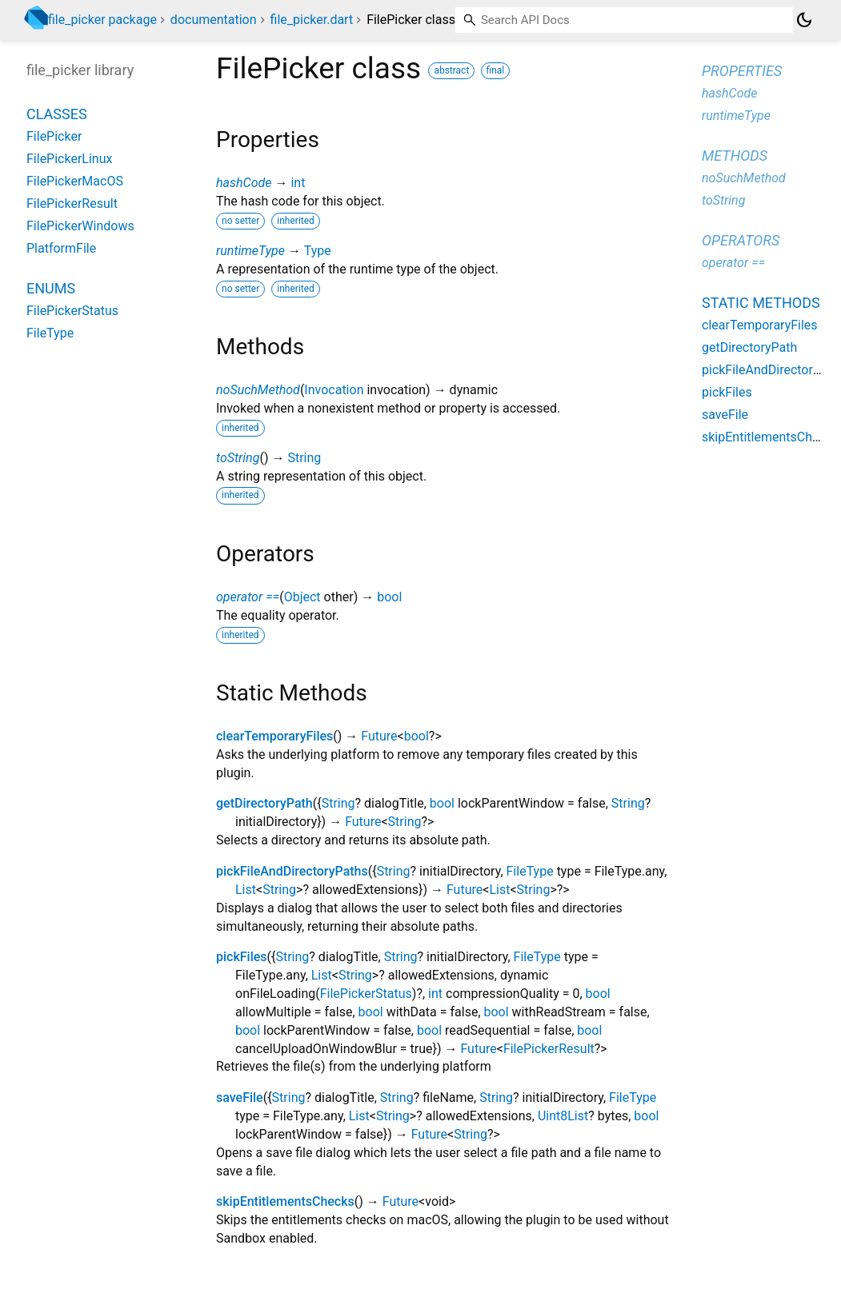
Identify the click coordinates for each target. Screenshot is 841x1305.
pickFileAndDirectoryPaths (292, 871)
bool (389, 597)
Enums (50, 288)
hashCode (243, 182)
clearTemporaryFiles (274, 736)
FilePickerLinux (69, 158)
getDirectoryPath (264, 803)
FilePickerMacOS (74, 181)
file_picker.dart (312, 19)
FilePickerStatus (366, 993)
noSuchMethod (258, 389)
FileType (530, 871)
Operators (740, 240)
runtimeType (250, 250)
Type (317, 250)
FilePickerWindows (80, 225)
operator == (247, 597)
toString (237, 457)
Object (302, 597)
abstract (451, 70)
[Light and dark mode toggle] (804, 20)
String (304, 457)
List (245, 889)
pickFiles (241, 956)
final (496, 70)
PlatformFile (61, 248)
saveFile (239, 1097)
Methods (734, 155)
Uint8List (563, 1115)
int (297, 182)
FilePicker (54, 136)
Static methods (761, 302)
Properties (742, 70)
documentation (213, 19)
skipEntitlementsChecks (285, 1201)
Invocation (333, 389)
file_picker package (102, 19)
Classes (56, 114)
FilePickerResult (549, 1048)
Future (379, 736)
